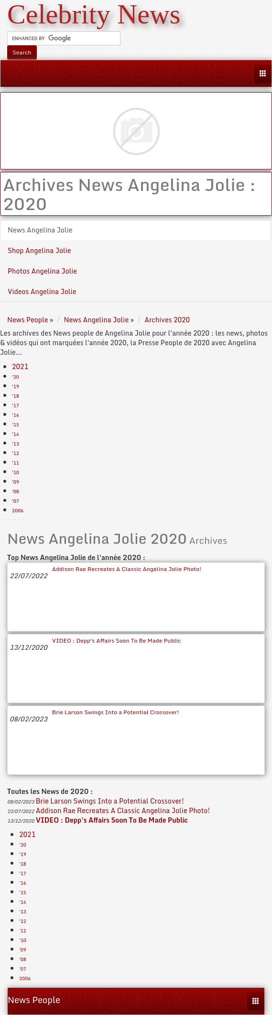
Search (22, 52)
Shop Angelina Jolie (39, 250)
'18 (15, 396)
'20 (15, 377)
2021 (20, 366)
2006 (17, 510)
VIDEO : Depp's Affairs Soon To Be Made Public (116, 640)
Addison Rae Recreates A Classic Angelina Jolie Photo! (127, 568)
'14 (15, 434)
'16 (15, 415)
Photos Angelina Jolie (42, 270)
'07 (15, 501)
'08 (15, 491)
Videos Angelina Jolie (42, 291)
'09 (15, 482)
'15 (15, 424)
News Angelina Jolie (40, 229)
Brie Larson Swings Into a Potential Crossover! (115, 712)
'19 (15, 386)
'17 (15, 405)
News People (34, 1000)
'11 (15, 462)
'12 (15, 453)
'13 (15, 443)
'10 (15, 472)
